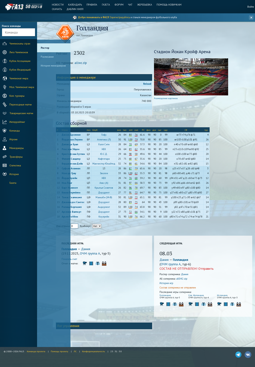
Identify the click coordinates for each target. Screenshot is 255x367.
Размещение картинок (174, 99)
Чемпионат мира (15, 78)
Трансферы (12, 157)
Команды (11, 131)
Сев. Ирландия (201, 296)
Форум (119, 4)
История (10, 174)
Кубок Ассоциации (16, 61)
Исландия (224, 296)
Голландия (88, 250)
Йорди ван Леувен (90, 140)
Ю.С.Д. (122, 155)
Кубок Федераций (16, 70)
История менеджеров (53, 65)
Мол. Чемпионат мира (18, 87)
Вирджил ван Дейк (90, 164)
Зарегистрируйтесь (120, 17)
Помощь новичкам (167, 4)
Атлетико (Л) (122, 140)
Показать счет (87, 260)
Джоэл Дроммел (89, 135)
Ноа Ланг (85, 183)
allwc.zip (99, 64)
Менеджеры (13, 148)
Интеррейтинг (13, 122)
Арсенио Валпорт (90, 212)
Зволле (122, 174)
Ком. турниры (13, 96)
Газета (106, 4)
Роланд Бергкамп (90, 208)
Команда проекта (36, 351)
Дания (103, 250)
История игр (175, 284)
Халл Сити (122, 145)
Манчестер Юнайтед (122, 164)
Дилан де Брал (88, 145)
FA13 (11, 7)
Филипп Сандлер (89, 159)
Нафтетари (122, 159)
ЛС (75, 351)
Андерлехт (122, 208)
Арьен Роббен (88, 217)
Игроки (9, 139)
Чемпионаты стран (16, 44)
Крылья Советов (122, 188)
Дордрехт (122, 193)
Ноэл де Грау (87, 174)
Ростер (45, 47)
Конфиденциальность (93, 351)
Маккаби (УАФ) (122, 198)
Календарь (76, 4)
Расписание (47, 56)
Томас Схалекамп (90, 198)
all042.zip (190, 279)
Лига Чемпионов (15, 52)
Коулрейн (122, 217)
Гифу (122, 135)
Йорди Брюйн (87, 179)
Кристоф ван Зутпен (91, 155)
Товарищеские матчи (17, 113)
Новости (59, 4)
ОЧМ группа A (108, 254)
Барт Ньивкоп (88, 188)
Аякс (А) (122, 183)
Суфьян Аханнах (89, 169)
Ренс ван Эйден (88, 150)
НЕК (122, 150)
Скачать (59, 9)
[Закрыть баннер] (250, 17)
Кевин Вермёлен (89, 193)
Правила (92, 4)
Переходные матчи (17, 104)
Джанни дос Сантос (91, 203)
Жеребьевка (143, 4)
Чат (130, 4)
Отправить (214, 269)
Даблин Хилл (76, 9)
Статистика (11, 165)
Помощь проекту (59, 351)
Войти (250, 6)
